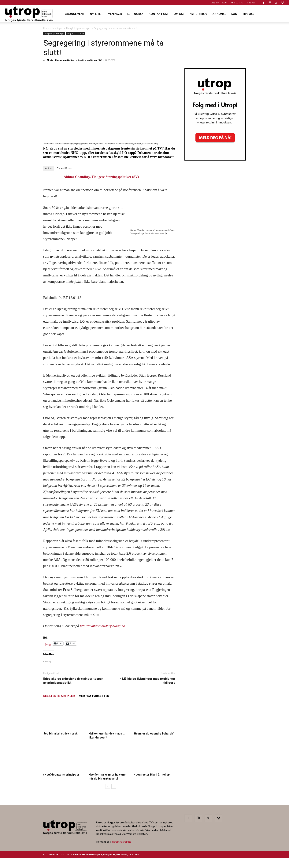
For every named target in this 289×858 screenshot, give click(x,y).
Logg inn (214, 2)
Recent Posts (64, 168)
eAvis (224, 2)
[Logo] (29, 14)
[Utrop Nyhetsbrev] (215, 159)
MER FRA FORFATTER (94, 696)
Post (48, 644)
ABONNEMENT (75, 13)
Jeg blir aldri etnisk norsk (60, 733)
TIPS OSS (248, 13)
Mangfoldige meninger (78, 28)
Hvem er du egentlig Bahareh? (154, 733)
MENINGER (115, 13)
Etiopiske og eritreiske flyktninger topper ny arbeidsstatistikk (73, 681)
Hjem (46, 28)
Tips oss (251, 2)
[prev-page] (107, 786)
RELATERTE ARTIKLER (59, 696)
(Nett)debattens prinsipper (61, 774)
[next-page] (113, 786)
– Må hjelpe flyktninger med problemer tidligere (147, 681)
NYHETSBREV (198, 13)
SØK (234, 13)
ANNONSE (219, 13)
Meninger (58, 28)
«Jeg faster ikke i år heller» (152, 774)
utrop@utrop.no (121, 841)
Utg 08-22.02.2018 (75, 33)
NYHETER (96, 13)
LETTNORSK (135, 13)
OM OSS (179, 13)
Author (48, 168)
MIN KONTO (237, 2)
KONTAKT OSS (158, 13)
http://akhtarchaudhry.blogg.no (103, 626)
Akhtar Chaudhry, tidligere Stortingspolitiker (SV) (74, 60)
